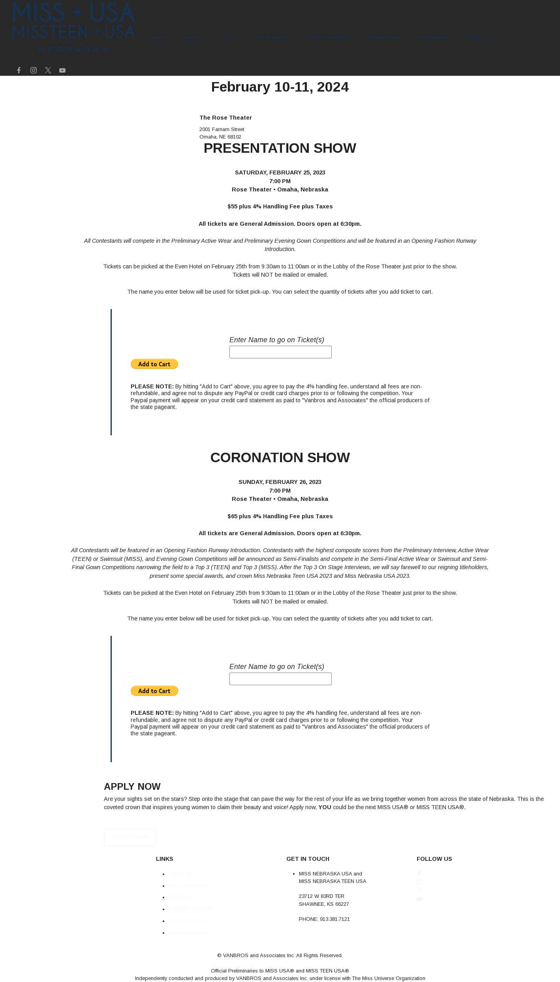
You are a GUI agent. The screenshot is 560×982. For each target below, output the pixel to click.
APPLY (229, 38)
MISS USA (181, 883)
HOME (157, 38)
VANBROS (181, 907)
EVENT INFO (269, 38)
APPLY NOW (127, 847)
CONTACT (478, 38)
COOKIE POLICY (189, 942)
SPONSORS (434, 38)
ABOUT (190, 38)
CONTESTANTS (325, 38)
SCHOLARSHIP (385, 38)
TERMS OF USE (188, 930)
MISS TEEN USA (188, 895)
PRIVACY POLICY (190, 919)
